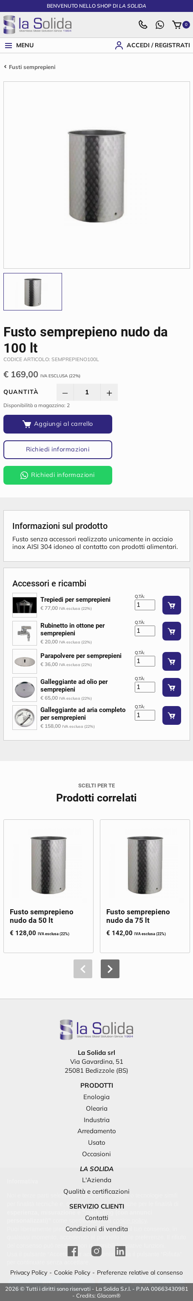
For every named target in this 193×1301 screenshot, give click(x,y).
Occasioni (96, 1154)
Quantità (21, 392)
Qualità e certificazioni (96, 1191)
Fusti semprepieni (32, 66)
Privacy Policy (28, 1272)
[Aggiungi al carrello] (57, 424)
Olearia (97, 1108)
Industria (97, 1120)
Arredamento (96, 1131)
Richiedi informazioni (58, 449)
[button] (110, 968)
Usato (96, 1142)
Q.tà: (140, 596)
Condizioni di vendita (96, 1229)
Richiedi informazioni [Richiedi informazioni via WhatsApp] (57, 475)
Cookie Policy (72, 1272)
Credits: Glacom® (98, 1295)
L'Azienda (96, 1180)
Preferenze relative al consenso (140, 1272)
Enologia (96, 1097)
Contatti (96, 1218)
